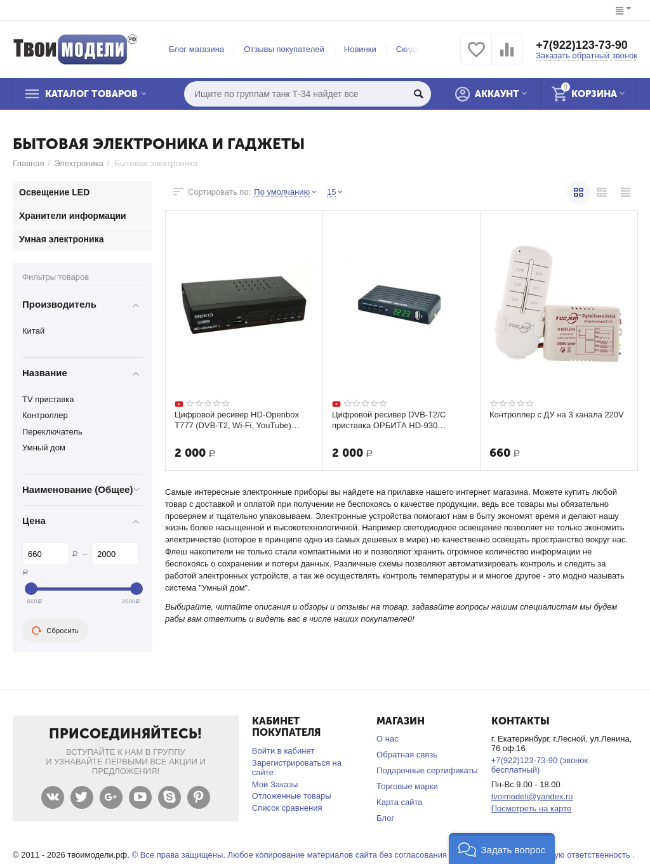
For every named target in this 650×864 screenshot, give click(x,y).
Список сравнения (287, 808)
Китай (33, 331)
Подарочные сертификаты (427, 770)
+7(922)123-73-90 (582, 45)
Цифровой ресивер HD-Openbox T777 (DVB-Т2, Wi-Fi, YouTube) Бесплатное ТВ (237, 420)
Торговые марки (407, 786)
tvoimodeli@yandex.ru (532, 796)
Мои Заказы (275, 784)
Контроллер (45, 415)
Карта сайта (399, 802)
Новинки (360, 49)
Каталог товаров (91, 94)
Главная (28, 163)
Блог (385, 818)
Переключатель (52, 431)
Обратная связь (406, 754)
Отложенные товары (291, 796)
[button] (502, 848)
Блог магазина (196, 49)
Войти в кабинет (283, 751)
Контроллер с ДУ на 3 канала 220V (556, 414)
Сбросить (55, 630)
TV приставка (48, 399)
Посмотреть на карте (531, 808)
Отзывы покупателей (284, 49)
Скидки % (414, 49)
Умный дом (43, 447)
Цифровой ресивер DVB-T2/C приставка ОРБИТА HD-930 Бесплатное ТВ (389, 420)
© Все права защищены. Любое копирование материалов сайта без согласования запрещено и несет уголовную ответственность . (383, 855)
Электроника (78, 163)
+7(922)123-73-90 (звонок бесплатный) (539, 765)
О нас (387, 738)
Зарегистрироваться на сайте (297, 767)
